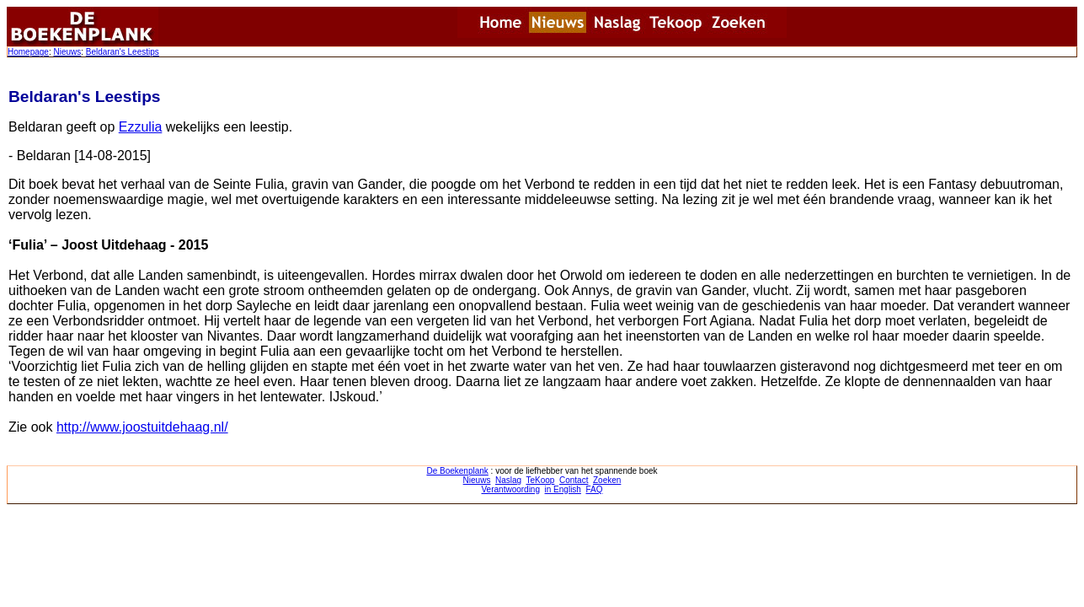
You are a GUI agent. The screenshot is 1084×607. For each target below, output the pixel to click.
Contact (573, 480)
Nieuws (67, 51)
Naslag (508, 480)
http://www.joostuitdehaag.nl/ (142, 427)
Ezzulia (141, 127)
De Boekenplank (457, 470)
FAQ (593, 489)
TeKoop (540, 480)
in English (563, 489)
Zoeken (607, 480)
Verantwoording (511, 489)
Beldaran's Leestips (122, 51)
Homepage (28, 51)
